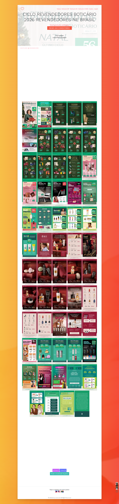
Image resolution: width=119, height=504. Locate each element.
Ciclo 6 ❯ (63, 470)
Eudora (91, 9)
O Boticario (24, 48)
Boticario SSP (65, 9)
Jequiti (96, 9)
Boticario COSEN (83, 9)
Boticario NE (74, 9)
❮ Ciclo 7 (56, 470)
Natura (59, 9)
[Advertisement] (59, 76)
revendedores (34, 48)
